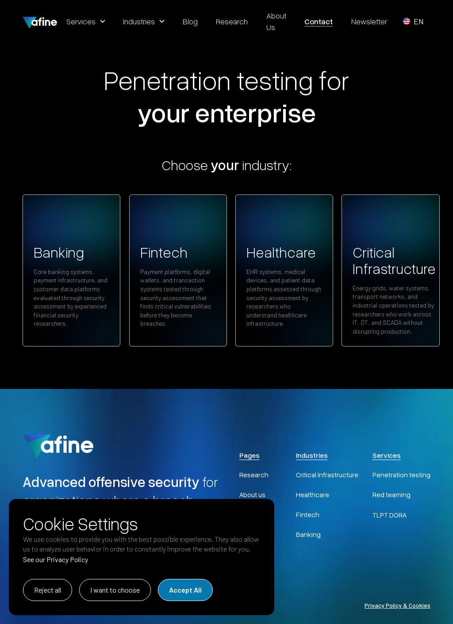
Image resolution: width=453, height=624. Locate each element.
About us (252, 494)
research (232, 21)
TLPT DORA (389, 514)
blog (190, 21)
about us (276, 21)
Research (254, 474)
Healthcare (312, 494)
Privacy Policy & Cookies (397, 605)
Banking (308, 534)
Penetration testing (401, 474)
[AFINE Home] (58, 444)
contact (318, 21)
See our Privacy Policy (55, 559)
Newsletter (369, 21)
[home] (40, 21)
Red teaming (391, 494)
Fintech (307, 514)
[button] (85, 21)
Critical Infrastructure (327, 474)
